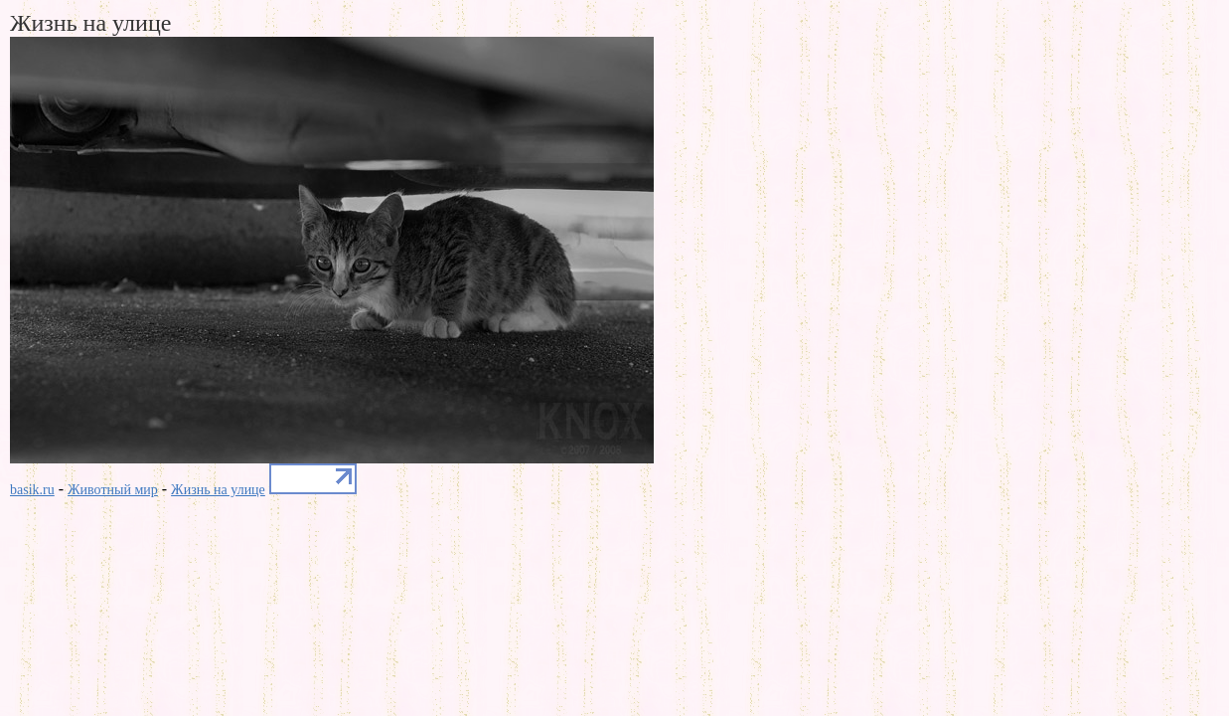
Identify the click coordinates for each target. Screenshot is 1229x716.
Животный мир (113, 489)
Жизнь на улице (218, 489)
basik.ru (32, 489)
